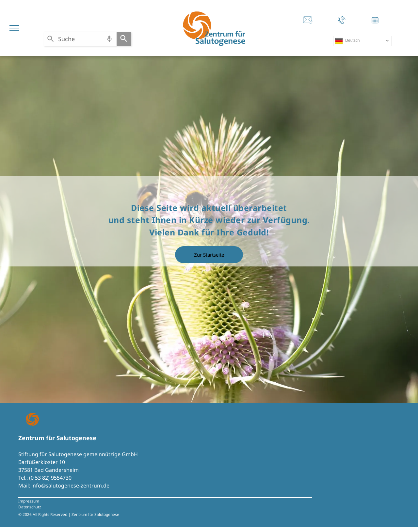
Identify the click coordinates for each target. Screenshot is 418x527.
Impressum (28, 501)
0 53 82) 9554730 (51, 478)
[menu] (14, 28)
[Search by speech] (109, 38)
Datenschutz (29, 507)
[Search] (124, 39)
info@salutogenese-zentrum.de (70, 485)
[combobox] (80, 39)
